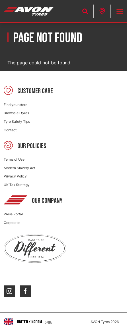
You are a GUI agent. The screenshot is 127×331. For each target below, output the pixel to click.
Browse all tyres (16, 113)
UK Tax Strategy (17, 185)
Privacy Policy (15, 176)
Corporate (12, 222)
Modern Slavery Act (19, 168)
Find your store (15, 105)
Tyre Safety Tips (17, 121)
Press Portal (13, 214)
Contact (10, 130)
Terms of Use (14, 159)
